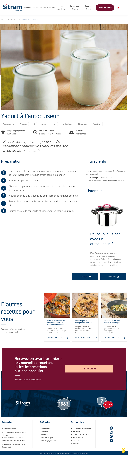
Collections (45, 428)
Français (122, 7)
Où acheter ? (105, 8)
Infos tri (76, 443)
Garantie (76, 431)
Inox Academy (61, 7)
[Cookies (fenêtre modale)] (123, 450)
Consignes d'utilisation (82, 428)
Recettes (51, 7)
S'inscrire (90, 368)
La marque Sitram (74, 7)
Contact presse (10, 428)
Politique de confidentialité (79, 453)
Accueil (4, 19)
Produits (27, 7)
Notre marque (47, 437)
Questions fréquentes (81, 434)
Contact (76, 440)
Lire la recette (54, 337)
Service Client (88, 7)
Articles (43, 7)
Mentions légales (64, 453)
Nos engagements (48, 440)
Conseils (35, 7)
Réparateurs (78, 437)
